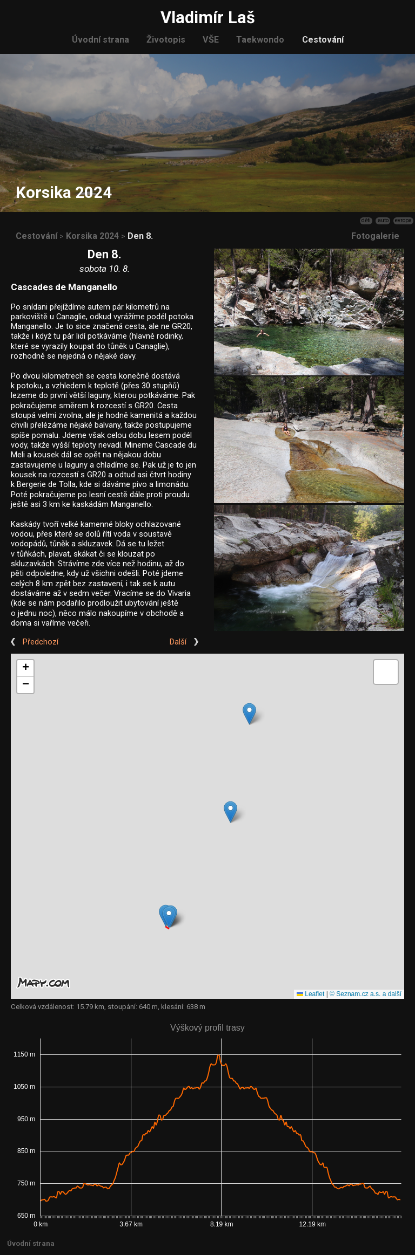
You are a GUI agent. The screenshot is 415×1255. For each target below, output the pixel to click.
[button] (169, 917)
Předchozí (40, 642)
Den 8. (140, 236)
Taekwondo (260, 40)
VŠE (211, 40)
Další (178, 642)
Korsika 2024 (92, 236)
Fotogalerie (375, 236)
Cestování (323, 40)
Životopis (165, 40)
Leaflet (310, 994)
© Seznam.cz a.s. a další (365, 994)
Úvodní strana (100, 40)
